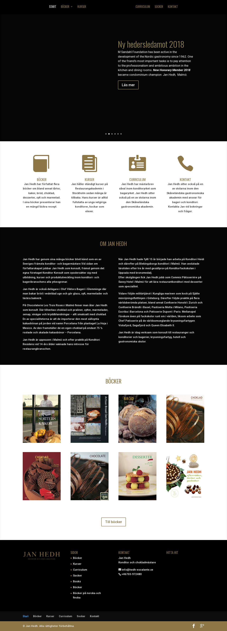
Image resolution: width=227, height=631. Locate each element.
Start (52, 7)
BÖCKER (41, 179)
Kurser (81, 7)
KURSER (89, 179)
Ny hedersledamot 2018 (151, 44)
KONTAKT (185, 179)
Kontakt (173, 7)
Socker (159, 7)
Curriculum (143, 7)
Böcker (64, 7)
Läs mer (128, 85)
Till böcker (113, 522)
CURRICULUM (137, 179)
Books (77, 581)
